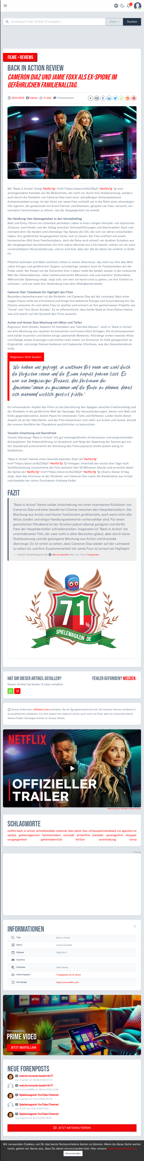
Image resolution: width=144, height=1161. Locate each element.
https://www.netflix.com (67, 982)
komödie (98, 835)
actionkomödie (45, 830)
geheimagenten (29, 835)
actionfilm (83, 835)
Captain (33, 97)
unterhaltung (107, 839)
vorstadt (68, 835)
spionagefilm (114, 835)
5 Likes (48, 97)
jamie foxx (81, 830)
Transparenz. (93, 554)
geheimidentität (51, 839)
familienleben (51, 835)
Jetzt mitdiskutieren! (72, 1128)
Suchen (132, 21)
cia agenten (125, 830)
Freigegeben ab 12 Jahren (68, 975)
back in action (26, 830)
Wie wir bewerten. (60, 554)
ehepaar (131, 835)
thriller (80, 839)
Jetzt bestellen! (23, 1047)
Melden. (129, 679)
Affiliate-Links (42, 709)
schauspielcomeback (102, 830)
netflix (12, 830)
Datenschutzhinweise (121, 1148)
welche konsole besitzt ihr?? (36, 1075)
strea (133, 839)
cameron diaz (64, 830)
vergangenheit (17, 839)
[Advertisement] (72, 36)
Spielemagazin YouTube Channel (38, 1094)
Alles (113, 21)
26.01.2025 (18, 97)
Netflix (49, 188)
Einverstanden (73, 1153)
